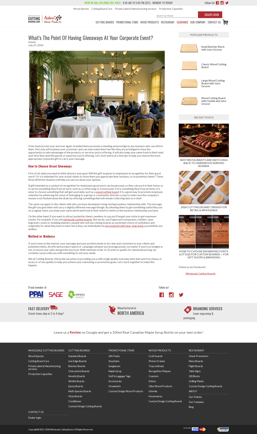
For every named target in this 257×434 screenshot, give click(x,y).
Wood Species (81, 8)
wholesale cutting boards (77, 219)
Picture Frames (157, 361)
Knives (152, 381)
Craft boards (156, 356)
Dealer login (34, 417)
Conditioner (74, 401)
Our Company (197, 22)
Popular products (204, 34)
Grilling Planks (196, 381)
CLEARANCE (182, 22)
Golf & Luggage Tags (120, 376)
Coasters (154, 376)
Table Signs (195, 371)
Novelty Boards (76, 376)
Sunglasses (114, 366)
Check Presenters (198, 356)
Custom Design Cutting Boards (85, 406)
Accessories (115, 381)
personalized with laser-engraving (124, 225)
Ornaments (115, 386)
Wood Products (149, 22)
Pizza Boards (75, 396)
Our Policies (195, 397)
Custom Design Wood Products (126, 391)
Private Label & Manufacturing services (136, 8)
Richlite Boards (76, 381)
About (193, 391)
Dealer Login (212, 15)
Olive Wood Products (160, 386)
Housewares (155, 396)
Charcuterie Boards (78, 371)
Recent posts (204, 117)
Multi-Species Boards (79, 391)
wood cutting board (107, 191)
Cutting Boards (105, 22)
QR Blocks (194, 376)
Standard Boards (77, 356)
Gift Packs (114, 356)
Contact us (214, 22)
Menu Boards (196, 361)
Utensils (153, 391)
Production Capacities (171, 8)
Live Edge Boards (77, 361)
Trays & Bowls (156, 366)
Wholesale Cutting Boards (200, 273)
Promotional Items (127, 22)
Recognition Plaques (160, 371)
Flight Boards (196, 366)
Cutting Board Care (101, 8)
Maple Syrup (115, 371)
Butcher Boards (76, 366)
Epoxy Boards (75, 386)
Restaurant (168, 22)
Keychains (114, 361)
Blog (191, 407)
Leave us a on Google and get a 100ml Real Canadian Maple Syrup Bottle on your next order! (128, 332)
